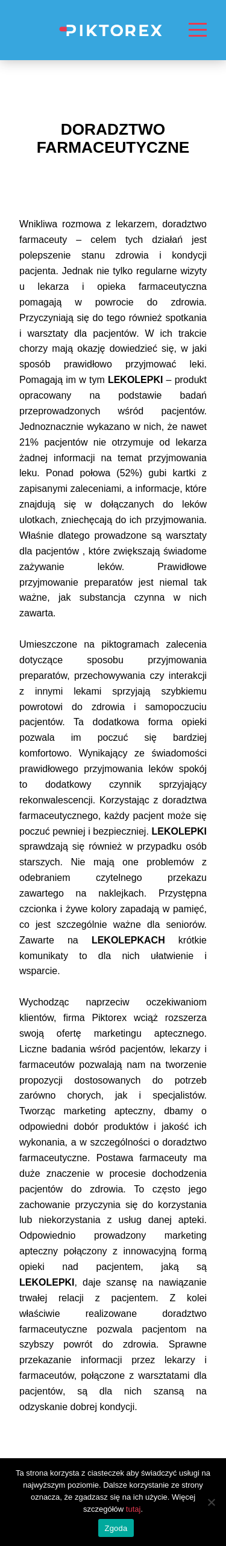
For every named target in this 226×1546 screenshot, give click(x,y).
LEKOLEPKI (179, 831)
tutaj (133, 1509)
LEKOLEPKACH (128, 940)
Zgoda (115, 1528)
